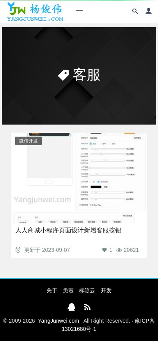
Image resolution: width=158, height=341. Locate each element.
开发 (106, 290)
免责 (68, 290)
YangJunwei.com (58, 321)
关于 (51, 290)
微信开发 (28, 141)
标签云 (87, 290)
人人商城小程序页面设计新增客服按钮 (68, 230)
